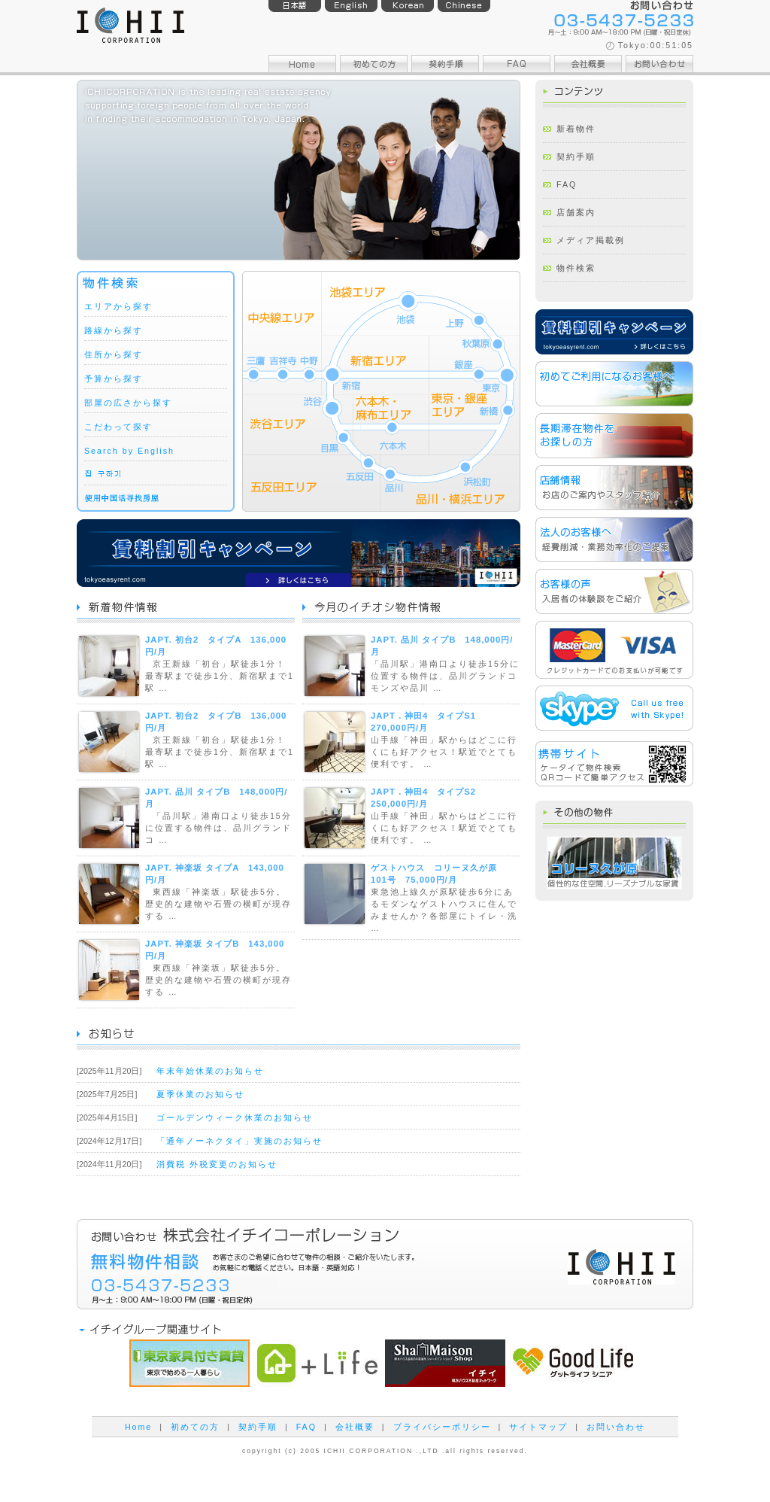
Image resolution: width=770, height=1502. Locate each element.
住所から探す (113, 354)
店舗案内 (576, 212)
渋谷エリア (297, 425)
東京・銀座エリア (474, 395)
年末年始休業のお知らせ (210, 1070)
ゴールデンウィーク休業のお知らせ (234, 1117)
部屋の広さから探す (128, 402)
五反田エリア (311, 483)
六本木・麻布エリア (391, 425)
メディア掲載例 (590, 240)
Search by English (129, 450)
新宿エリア (375, 365)
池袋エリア (421, 303)
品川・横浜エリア (450, 483)
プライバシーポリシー (442, 1426)
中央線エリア (282, 333)
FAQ (566, 184)
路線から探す (113, 330)
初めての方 (195, 1426)
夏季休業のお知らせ (200, 1094)
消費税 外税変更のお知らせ (216, 1164)
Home (138, 1426)
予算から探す (113, 378)
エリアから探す (118, 306)
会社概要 (354, 1426)
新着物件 (576, 128)
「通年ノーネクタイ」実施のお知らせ (239, 1140)
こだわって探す (118, 426)
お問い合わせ (616, 1426)
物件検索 (576, 267)
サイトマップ (538, 1426)
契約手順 (576, 156)
